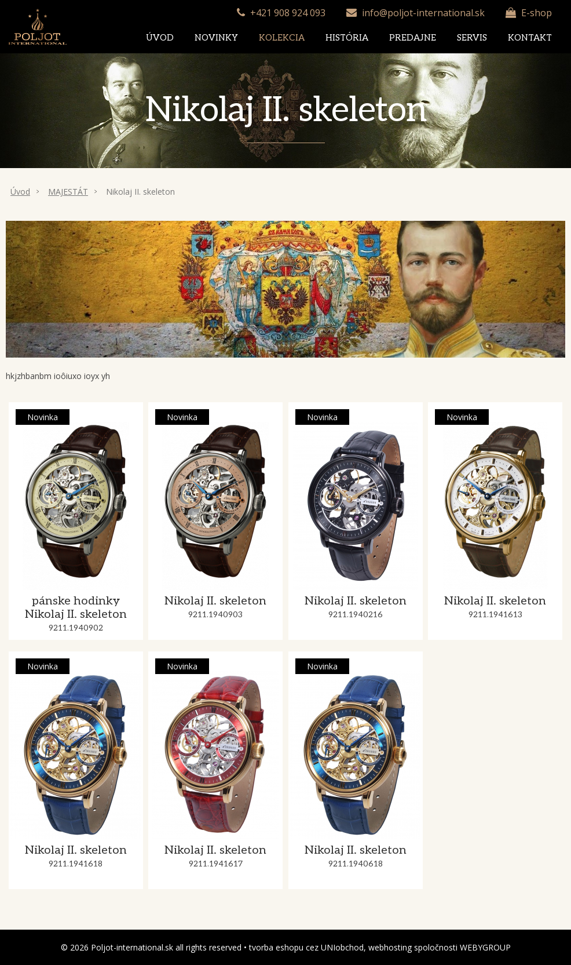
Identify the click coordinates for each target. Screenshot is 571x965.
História (346, 37)
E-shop (536, 12)
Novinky (216, 37)
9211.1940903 (215, 615)
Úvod (160, 37)
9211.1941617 (216, 864)
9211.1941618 (76, 864)
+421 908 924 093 (287, 12)
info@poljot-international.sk (423, 12)
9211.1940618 (355, 864)
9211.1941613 (495, 615)
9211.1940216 (355, 615)
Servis (472, 37)
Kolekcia (282, 37)
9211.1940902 (76, 628)
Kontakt (530, 37)
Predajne (412, 37)
